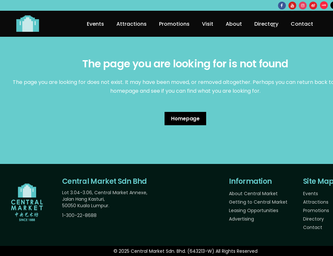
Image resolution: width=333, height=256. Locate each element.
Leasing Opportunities (253, 210)
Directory (313, 219)
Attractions (315, 202)
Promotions (316, 210)
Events (310, 193)
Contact (312, 227)
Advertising (241, 219)
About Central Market (253, 193)
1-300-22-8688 (79, 215)
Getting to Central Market (258, 202)
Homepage (185, 118)
